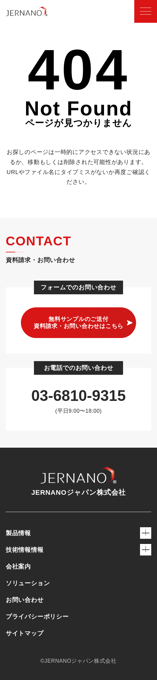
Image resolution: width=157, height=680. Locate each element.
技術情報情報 (78, 549)
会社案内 (18, 566)
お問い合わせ (25, 599)
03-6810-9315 (78, 395)
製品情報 (78, 533)
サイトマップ (25, 633)
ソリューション (28, 583)
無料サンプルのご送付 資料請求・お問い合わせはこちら (78, 322)
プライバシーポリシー (37, 616)
